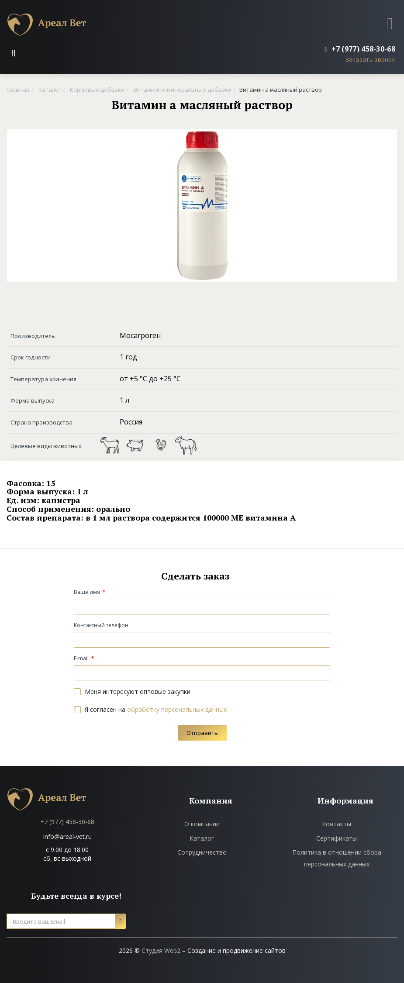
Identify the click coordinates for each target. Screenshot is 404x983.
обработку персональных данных (177, 709)
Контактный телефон (101, 625)
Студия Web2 (161, 950)
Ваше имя (87, 592)
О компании (202, 824)
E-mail (81, 658)
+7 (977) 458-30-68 (67, 821)
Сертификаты (336, 838)
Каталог (202, 838)
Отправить (202, 733)
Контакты (336, 824)
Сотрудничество (202, 852)
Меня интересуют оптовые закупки (132, 691)
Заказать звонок (370, 59)
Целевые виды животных (46, 446)
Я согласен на (150, 709)
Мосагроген (140, 335)
